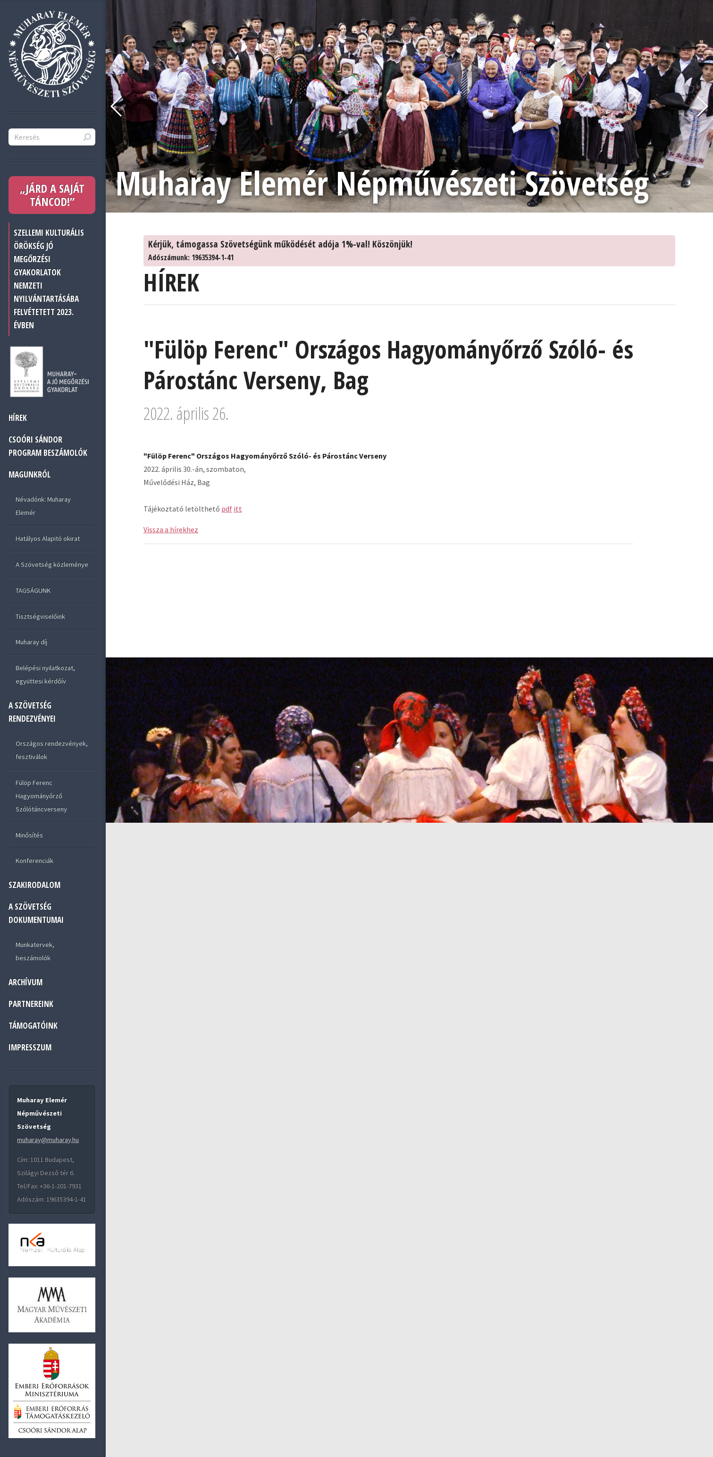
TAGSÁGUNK (33, 590)
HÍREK (17, 417)
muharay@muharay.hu (48, 1139)
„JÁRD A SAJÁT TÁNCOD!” (52, 194)
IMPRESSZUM (29, 1047)
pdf (226, 508)
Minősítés (29, 835)
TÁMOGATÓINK (33, 1025)
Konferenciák (34, 860)
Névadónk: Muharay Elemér (43, 506)
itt (238, 508)
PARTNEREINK (30, 1003)
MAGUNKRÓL (29, 474)
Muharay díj (31, 642)
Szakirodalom (34, 884)
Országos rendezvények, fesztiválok (52, 750)
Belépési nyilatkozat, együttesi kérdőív (45, 674)
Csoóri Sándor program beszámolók (47, 446)
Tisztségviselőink (40, 616)
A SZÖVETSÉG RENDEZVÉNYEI (32, 712)
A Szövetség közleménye (52, 564)
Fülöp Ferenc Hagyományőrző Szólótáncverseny (41, 795)
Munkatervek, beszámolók (35, 951)
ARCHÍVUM (25, 982)
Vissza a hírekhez (170, 529)
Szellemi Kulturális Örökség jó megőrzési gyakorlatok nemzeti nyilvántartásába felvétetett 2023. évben (49, 279)
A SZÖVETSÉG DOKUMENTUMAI (36, 913)
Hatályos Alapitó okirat (48, 538)
